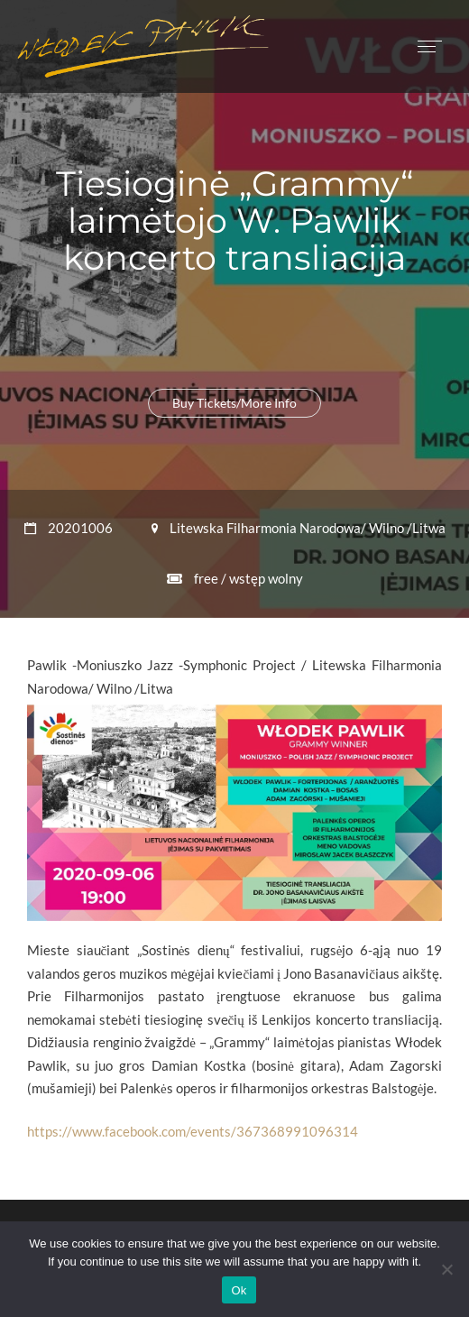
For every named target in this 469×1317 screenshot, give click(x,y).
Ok (238, 1290)
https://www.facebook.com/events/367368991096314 (192, 1131)
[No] (446, 1269)
